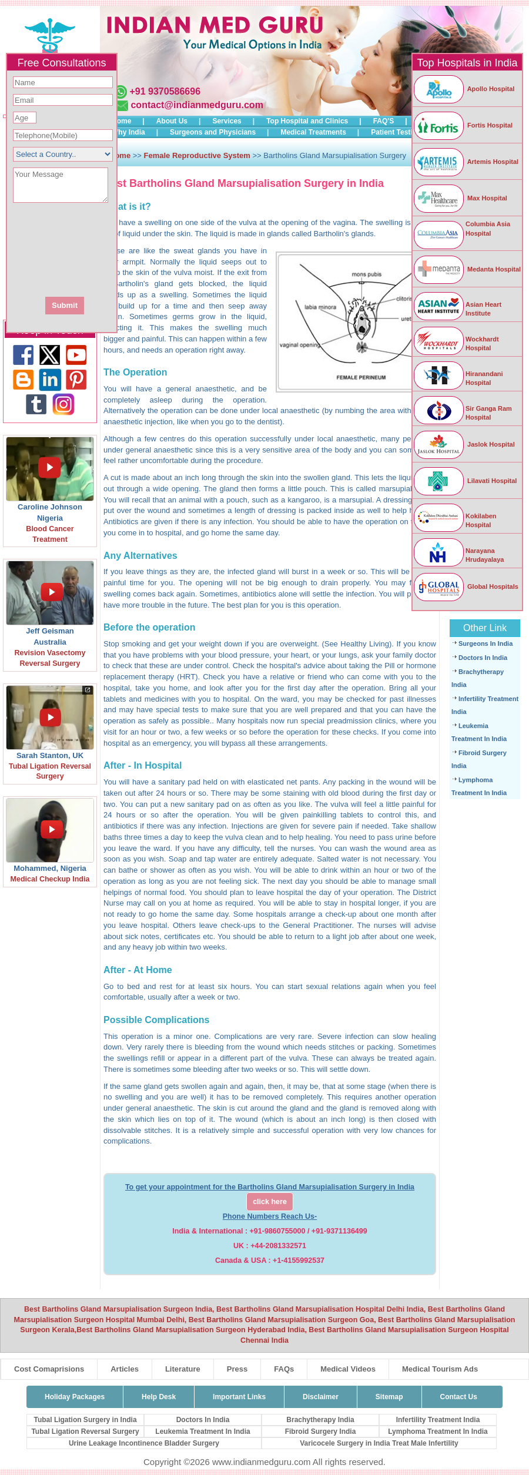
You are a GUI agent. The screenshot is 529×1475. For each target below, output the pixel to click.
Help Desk (159, 1397)
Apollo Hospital (463, 88)
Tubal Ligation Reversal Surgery (85, 1431)
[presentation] (125, 248)
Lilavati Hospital (465, 480)
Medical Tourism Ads (440, 1369)
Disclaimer (321, 1397)
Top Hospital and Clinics (307, 121)
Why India (128, 132)
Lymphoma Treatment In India (438, 1431)
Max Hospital (460, 198)
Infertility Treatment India (438, 1420)
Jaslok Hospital (464, 444)
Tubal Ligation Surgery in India (85, 1420)
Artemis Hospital (465, 161)
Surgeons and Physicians (213, 132)
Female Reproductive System (197, 155)
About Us (172, 121)
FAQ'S (383, 121)
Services (226, 121)
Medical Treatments (313, 132)
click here (270, 1202)
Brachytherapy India (320, 1420)
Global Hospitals (465, 586)
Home (121, 121)
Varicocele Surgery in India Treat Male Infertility (379, 1443)
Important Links (239, 1397)
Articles (125, 1369)
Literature (182, 1369)
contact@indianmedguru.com (196, 105)
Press (237, 1369)
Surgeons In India (485, 643)
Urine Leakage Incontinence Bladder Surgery (144, 1443)
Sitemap (389, 1397)
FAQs (284, 1369)
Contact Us (458, 1397)
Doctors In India (482, 657)
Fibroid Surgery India (320, 1431)
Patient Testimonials (405, 132)
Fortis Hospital (463, 125)
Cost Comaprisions (49, 1369)
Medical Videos (348, 1369)
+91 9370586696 (164, 91)
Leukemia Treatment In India (202, 1431)
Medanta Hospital (467, 269)
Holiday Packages (75, 1397)
